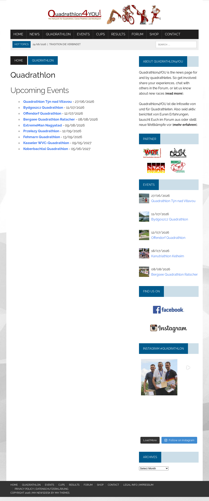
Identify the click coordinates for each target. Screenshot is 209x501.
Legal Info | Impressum (138, 484)
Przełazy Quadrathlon (41, 131)
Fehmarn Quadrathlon (41, 137)
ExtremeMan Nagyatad (42, 125)
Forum (137, 34)
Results (118, 34)
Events (83, 34)
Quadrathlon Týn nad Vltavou (47, 102)
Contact (172, 34)
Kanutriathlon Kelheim (167, 256)
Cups (100, 34)
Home (18, 34)
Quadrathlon (58, 34)
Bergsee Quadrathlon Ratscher (49, 119)
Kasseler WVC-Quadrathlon (46, 143)
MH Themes (62, 492)
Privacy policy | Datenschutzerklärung (41, 489)
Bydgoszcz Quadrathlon (43, 107)
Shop (154, 34)
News (35, 34)
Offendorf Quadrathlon (42, 113)
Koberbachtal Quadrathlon (45, 149)
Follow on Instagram (179, 440)
